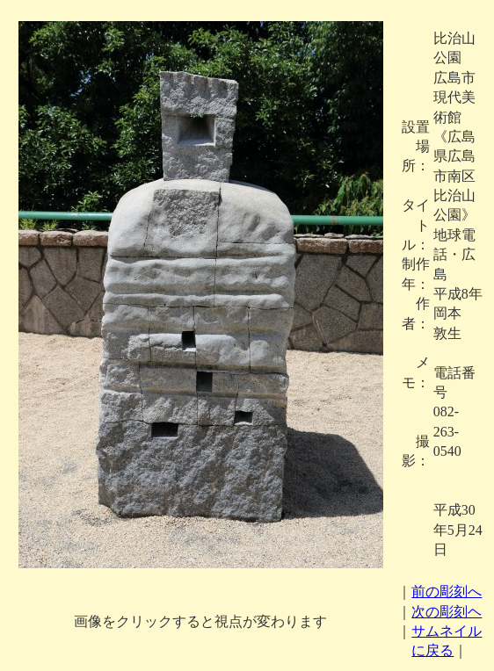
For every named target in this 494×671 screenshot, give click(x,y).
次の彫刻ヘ (446, 611)
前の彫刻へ (446, 591)
